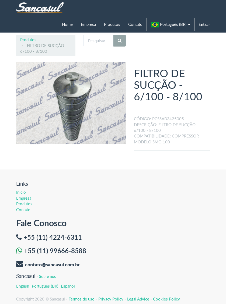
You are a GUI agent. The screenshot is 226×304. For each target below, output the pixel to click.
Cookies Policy (166, 298)
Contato (23, 209)
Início (21, 192)
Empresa (23, 198)
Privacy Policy (110, 298)
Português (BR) (45, 286)
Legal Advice (138, 298)
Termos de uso (82, 298)
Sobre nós (47, 276)
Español (68, 286)
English (22, 286)
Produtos (28, 39)
